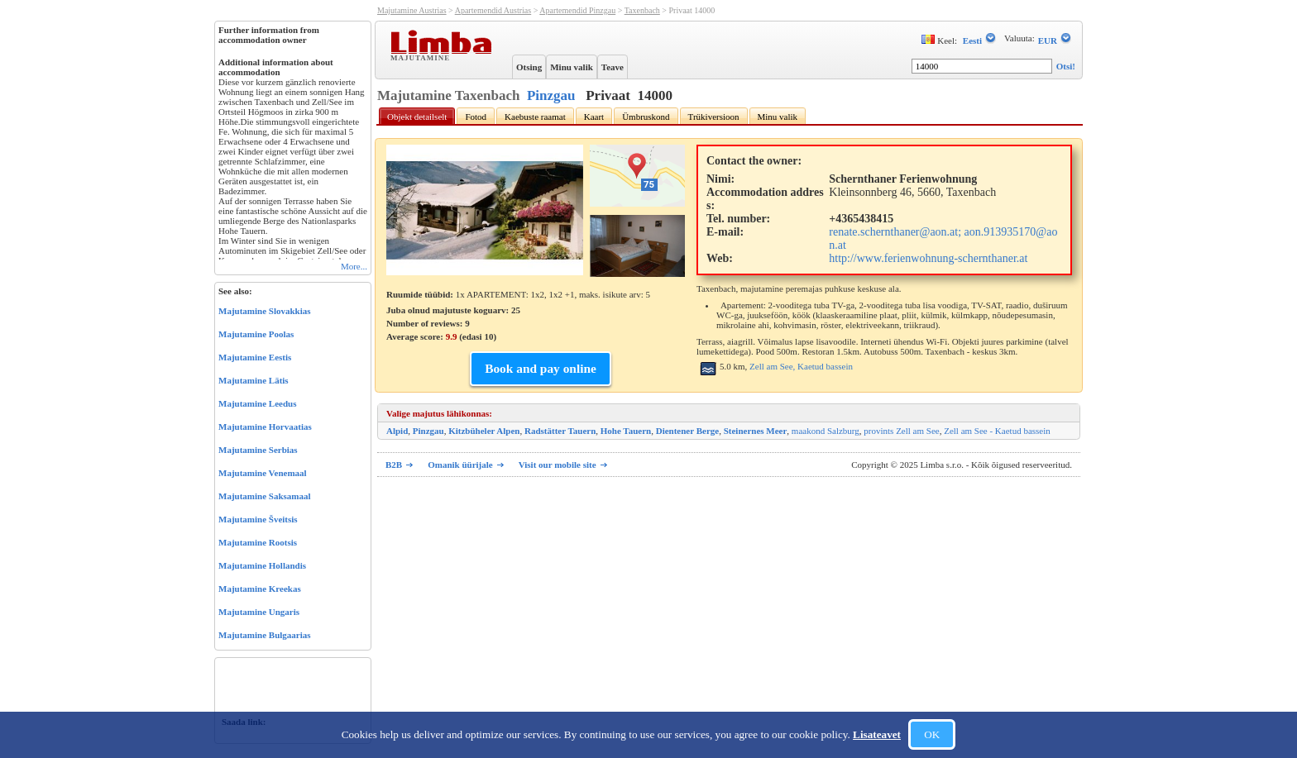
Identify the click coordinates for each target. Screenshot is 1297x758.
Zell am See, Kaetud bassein (801, 366)
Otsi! (1065, 66)
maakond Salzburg (825, 431)
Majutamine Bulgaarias (264, 635)
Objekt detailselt (417, 117)
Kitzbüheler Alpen (483, 431)
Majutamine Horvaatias (265, 426)
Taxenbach (642, 10)
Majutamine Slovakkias (264, 311)
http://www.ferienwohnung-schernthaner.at (928, 258)
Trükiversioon (713, 117)
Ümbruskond (645, 117)
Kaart (594, 117)
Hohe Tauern (626, 431)
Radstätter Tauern (560, 431)
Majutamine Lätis (253, 380)
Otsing (529, 67)
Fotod (475, 117)
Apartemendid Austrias (493, 10)
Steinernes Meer (755, 431)
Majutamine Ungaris (258, 612)
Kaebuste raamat (535, 117)
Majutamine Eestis (254, 357)
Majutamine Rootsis (257, 542)
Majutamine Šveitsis (258, 519)
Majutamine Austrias (412, 10)
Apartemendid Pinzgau (577, 10)
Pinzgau (551, 95)
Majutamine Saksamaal (264, 496)
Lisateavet (877, 734)
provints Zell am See (901, 431)
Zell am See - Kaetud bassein (997, 431)
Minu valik (571, 67)
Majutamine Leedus (257, 403)
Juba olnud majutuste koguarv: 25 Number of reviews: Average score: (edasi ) (453, 323)
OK (932, 734)
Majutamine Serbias (258, 450)
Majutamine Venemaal (262, 473)
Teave (612, 67)
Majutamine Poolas (256, 334)
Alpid (397, 431)
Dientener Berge (687, 431)
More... (354, 266)
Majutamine (422, 57)
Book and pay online (540, 368)
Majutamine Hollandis (262, 565)
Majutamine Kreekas (259, 589)
